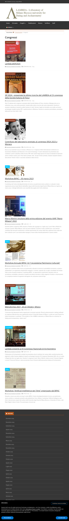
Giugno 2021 (9, 485)
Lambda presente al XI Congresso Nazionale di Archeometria (30, 348)
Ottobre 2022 (9, 459)
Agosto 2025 (9, 429)
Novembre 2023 (10, 448)
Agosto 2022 (9, 463)
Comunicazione (10, 42)
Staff (53, 23)
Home (8, 23)
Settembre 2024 (10, 437)
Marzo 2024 (9, 440)
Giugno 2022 (9, 470)
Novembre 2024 (10, 433)
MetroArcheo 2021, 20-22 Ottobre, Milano (23, 307)
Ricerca (40, 23)
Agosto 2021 (9, 481)
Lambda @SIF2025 (12, 63)
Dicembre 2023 (10, 444)
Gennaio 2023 (9, 455)
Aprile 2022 (9, 474)
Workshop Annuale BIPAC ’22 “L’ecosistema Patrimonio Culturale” (32, 263)
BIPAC (7, 166)
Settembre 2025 (10, 426)
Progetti (23, 23)
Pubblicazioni (32, 23)
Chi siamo (15, 23)
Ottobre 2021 (9, 477)
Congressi (9, 327)
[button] (59, 502)
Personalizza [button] (7, 517)
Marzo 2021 (9, 492)
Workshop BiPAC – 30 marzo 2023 (19, 178)
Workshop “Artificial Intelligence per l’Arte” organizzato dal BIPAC (32, 390)
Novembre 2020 (10, 500)
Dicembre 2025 (10, 418)
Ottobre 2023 (9, 451)
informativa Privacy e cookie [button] (33, 509)
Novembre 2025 (10, 422)
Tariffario (47, 23)
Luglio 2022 (9, 466)
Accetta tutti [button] (61, 517)
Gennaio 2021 (9, 496)
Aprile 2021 (9, 488)
